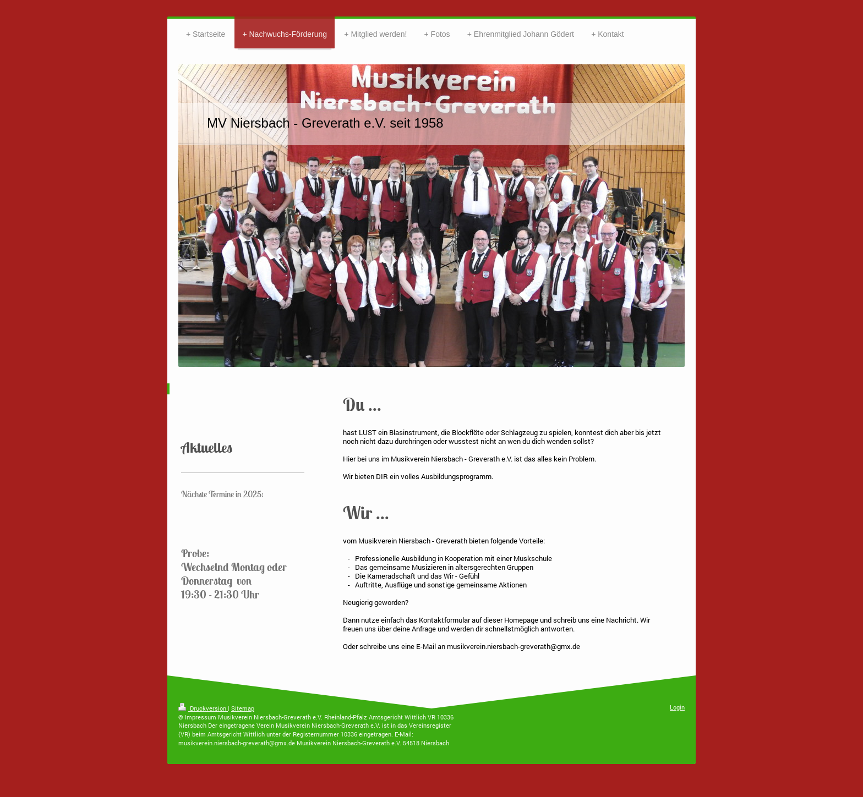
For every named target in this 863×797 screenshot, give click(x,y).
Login (677, 707)
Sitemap (242, 708)
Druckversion (203, 708)
